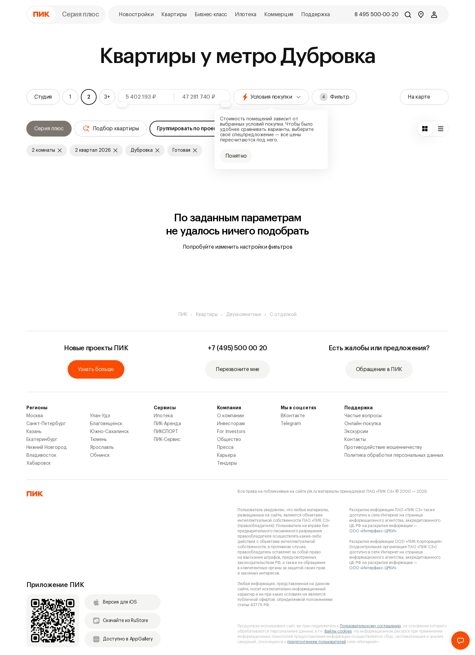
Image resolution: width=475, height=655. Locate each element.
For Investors (231, 431)
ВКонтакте (293, 416)
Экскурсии (356, 431)
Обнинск (100, 455)
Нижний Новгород (46, 447)
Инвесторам (231, 423)
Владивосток (41, 455)
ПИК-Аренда (167, 423)
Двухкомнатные (243, 314)
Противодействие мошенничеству (383, 447)
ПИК (182, 314)
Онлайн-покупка (362, 423)
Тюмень (98, 439)
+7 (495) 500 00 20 (237, 348)
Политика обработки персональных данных (393, 455)
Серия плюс (80, 14)
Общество (229, 439)
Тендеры (227, 463)
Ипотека (163, 416)
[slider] (122, 104)
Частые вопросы (363, 416)
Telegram (291, 423)
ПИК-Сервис (167, 439)
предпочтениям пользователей (316, 642)
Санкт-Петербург (46, 423)
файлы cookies (338, 631)
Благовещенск (106, 423)
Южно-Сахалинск (109, 431)
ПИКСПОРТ (166, 431)
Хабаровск (38, 463)
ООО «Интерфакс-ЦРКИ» (372, 531)
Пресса (225, 447)
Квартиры (207, 314)
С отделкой (283, 314)
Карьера (226, 455)
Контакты (355, 439)
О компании (230, 416)
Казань (34, 431)
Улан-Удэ (100, 416)
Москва (34, 416)
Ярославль (102, 447)
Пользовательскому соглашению (370, 626)
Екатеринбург (41, 439)
